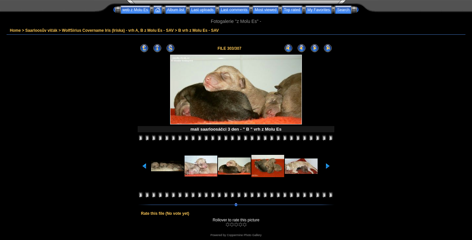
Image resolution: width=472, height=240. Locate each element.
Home (15, 30)
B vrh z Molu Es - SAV (198, 30)
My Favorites (318, 10)
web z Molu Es (135, 10)
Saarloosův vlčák (41, 30)
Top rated (292, 10)
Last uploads (202, 10)
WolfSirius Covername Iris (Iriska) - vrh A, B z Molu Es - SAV (118, 30)
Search (343, 10)
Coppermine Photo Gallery (244, 235)
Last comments (234, 10)
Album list (175, 10)
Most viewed (266, 10)
